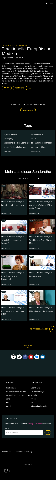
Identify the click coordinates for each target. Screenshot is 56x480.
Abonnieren (20, 88)
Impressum (6, 452)
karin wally (36, 151)
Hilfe (7, 403)
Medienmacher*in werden (16, 392)
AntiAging (9, 139)
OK (48, 432)
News (8, 399)
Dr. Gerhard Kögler (40, 147)
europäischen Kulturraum (15, 147)
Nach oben (28, 347)
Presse (33, 399)
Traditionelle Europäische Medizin (19, 143)
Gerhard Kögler (11, 134)
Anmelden (28, 110)
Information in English (39, 406)
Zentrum (8, 151)
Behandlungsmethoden (42, 143)
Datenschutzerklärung (23, 452)
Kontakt (34, 395)
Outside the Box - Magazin (14, 45)
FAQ (32, 403)
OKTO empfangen (38, 392)
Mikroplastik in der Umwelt (41, 311)
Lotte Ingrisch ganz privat (12, 205)
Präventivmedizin (39, 134)
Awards (8, 406)
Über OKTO (35, 388)
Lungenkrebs (35, 276)
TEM (34, 139)
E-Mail (8, 428)
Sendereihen (11, 388)
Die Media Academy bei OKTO (18, 395)
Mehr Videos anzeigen (42, 329)
